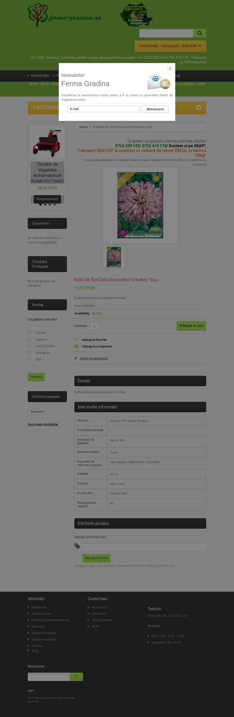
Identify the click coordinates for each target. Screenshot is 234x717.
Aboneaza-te (155, 109)
